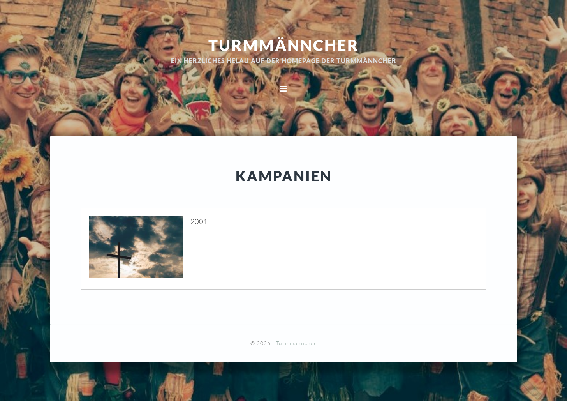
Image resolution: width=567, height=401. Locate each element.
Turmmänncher (283, 44)
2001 (199, 221)
